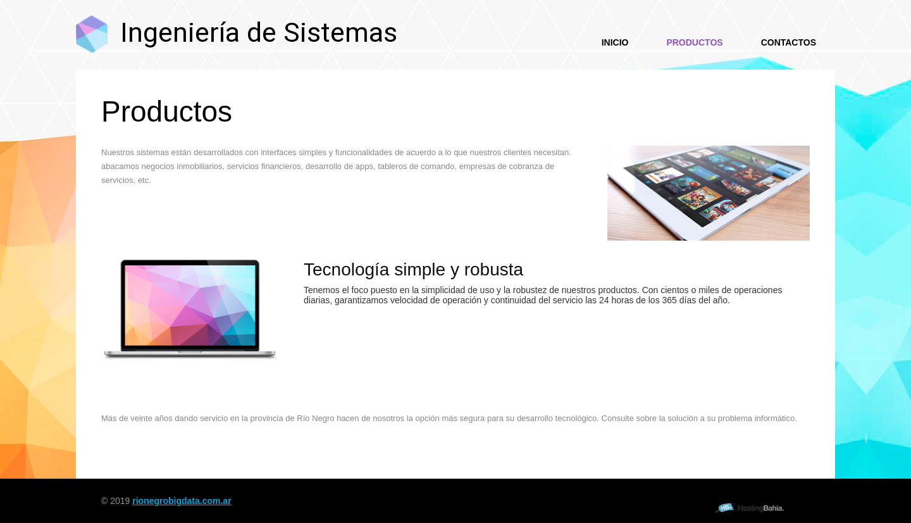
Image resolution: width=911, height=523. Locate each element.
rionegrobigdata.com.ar (181, 501)
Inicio (615, 42)
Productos (694, 42)
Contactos (788, 42)
